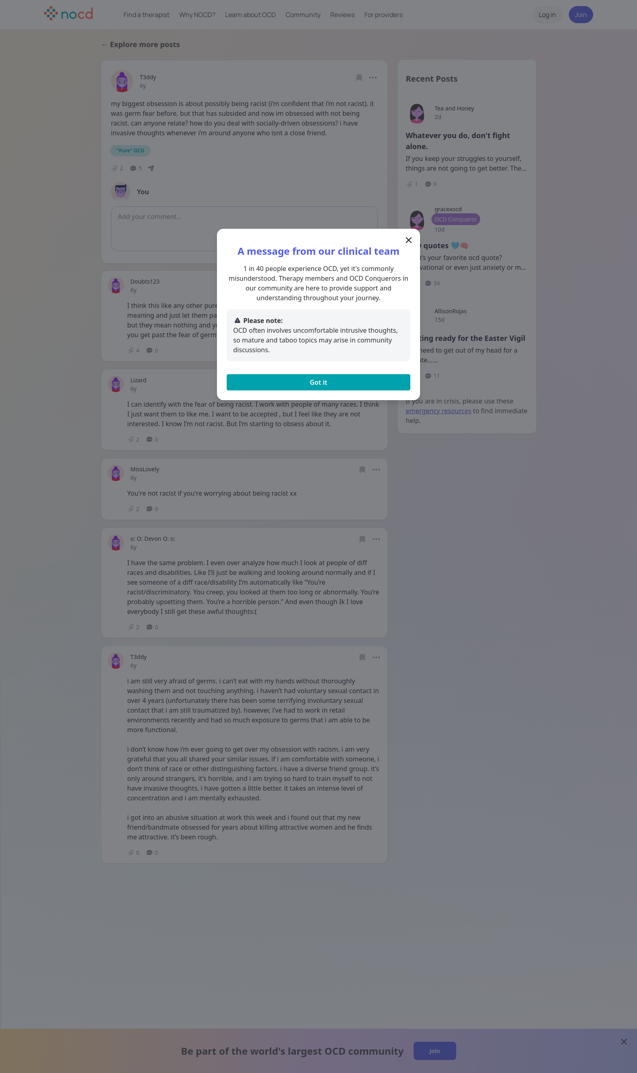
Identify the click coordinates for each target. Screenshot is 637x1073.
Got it (318, 382)
